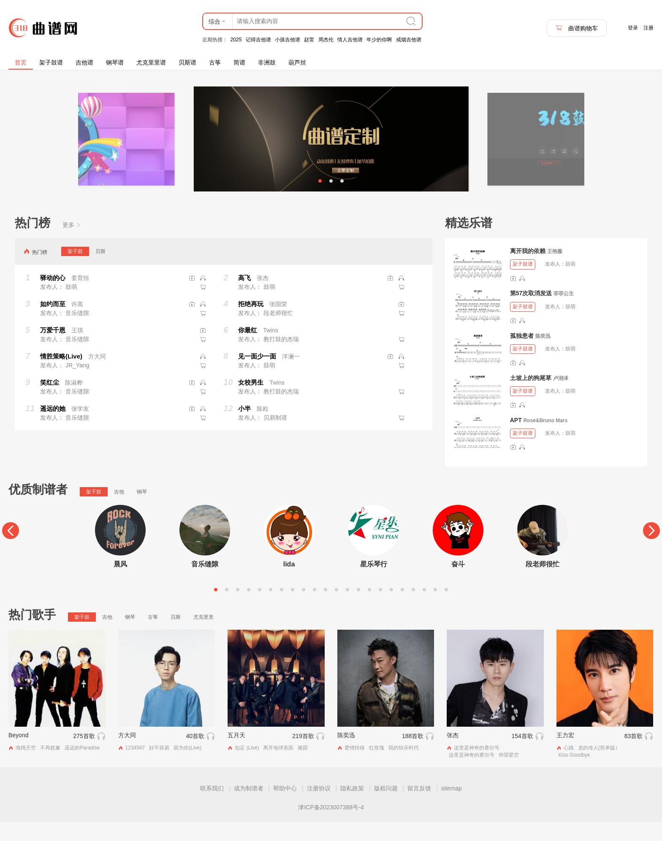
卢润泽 (560, 397)
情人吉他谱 (350, 40)
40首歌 (195, 755)
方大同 (127, 754)
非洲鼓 (267, 62)
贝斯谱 (187, 62)
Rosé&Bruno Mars (546, 439)
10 (314, 608)
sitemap (451, 807)
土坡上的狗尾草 (530, 396)
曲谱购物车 (577, 28)
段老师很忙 (542, 583)
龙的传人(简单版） (599, 767)
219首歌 (303, 755)
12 (336, 608)
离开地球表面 (278, 767)
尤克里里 (203, 636)
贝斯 (100, 270)
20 (424, 608)
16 (380, 608)
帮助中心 (285, 807)
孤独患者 (522, 354)
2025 (236, 40)
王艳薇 (554, 270)
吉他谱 (84, 62)
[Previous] (10, 549)
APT (516, 439)
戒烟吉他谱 (408, 40)
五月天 (236, 754)
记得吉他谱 (258, 40)
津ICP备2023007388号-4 (331, 826)
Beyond (18, 754)
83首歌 (633, 755)
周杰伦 (326, 40)
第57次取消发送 (531, 312)
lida (289, 583)
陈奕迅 (543, 355)
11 (325, 608)
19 (413, 608)
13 (347, 608)
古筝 (215, 62)
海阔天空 (26, 767)
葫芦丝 (297, 62)
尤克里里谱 (151, 62)
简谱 (239, 62)
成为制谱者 (248, 807)
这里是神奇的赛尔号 (476, 767)
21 (435, 608)
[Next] (651, 549)
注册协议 (319, 807)
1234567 (135, 767)
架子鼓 (75, 270)
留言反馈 (419, 807)
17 (391, 608)
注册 (648, 28)
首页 (21, 62)
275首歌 (84, 755)
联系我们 (212, 807)
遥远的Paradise (82, 767)
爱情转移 (355, 767)
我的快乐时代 (403, 767)
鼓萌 (570, 283)
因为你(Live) (187, 767)
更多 (71, 243)
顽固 (303, 767)
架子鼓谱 (51, 62)
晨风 (120, 583)
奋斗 (458, 583)
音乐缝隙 (204, 583)
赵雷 (309, 40)
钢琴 (142, 511)
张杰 (453, 754)
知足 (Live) (247, 767)
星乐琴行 (373, 583)
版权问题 (386, 807)
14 (358, 608)
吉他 (119, 511)
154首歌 (522, 755)
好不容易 (159, 767)
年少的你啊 (379, 40)
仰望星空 (509, 774)
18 (402, 608)
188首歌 (412, 755)
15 (369, 608)
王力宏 (565, 754)
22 (446, 608)
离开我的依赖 (527, 270)
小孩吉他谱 (287, 40)
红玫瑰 (376, 767)
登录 (633, 28)
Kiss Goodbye (574, 774)
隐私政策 (352, 807)
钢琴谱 (115, 62)
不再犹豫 (50, 767)
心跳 (569, 767)
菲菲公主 (563, 312)
